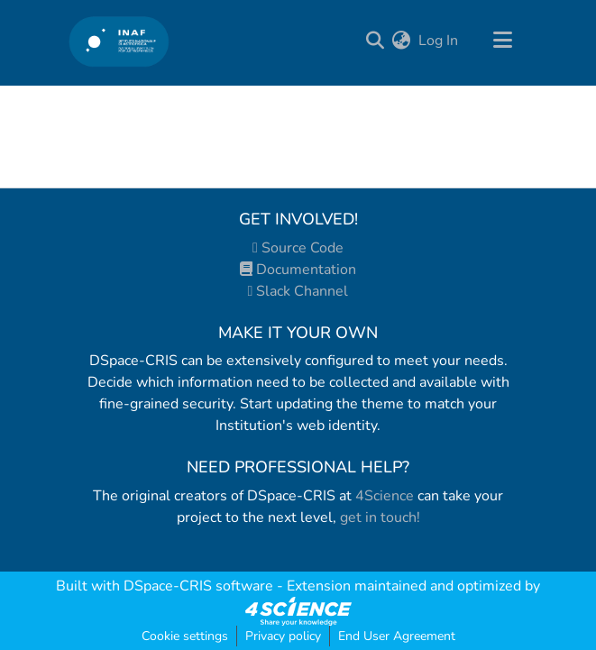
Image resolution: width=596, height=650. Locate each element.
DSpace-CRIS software (198, 586)
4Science (384, 496)
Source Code (298, 248)
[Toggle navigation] (503, 40)
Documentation (298, 269)
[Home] (119, 41)
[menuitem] (401, 40)
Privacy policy (283, 636)
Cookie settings (185, 636)
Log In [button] (439, 40)
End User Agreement (396, 636)
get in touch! (380, 517)
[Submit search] (375, 40)
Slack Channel (298, 291)
